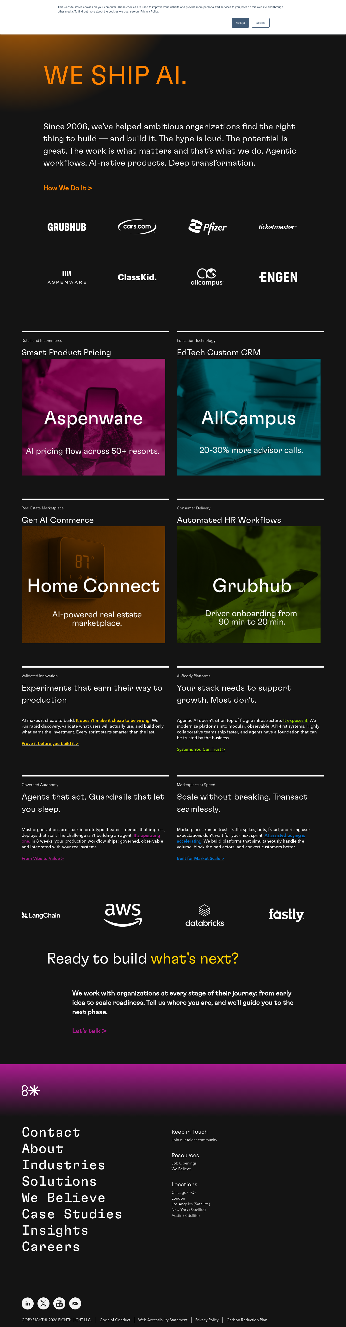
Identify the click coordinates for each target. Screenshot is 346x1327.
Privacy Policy (207, 1320)
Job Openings (184, 1163)
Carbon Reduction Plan (247, 1320)
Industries (64, 1165)
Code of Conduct (115, 1320)
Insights (55, 1230)
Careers (51, 1247)
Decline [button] (261, 23)
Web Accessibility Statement (162, 1320)
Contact (51, 1132)
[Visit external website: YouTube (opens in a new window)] (59, 1303)
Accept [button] (240, 23)
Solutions (59, 1181)
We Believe (64, 1198)
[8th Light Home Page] (31, 1090)
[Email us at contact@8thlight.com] (75, 1303)
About (43, 1149)
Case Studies (72, 1214)
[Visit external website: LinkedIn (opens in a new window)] (28, 1303)
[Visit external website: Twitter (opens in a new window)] (43, 1303)
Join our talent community (194, 1140)
